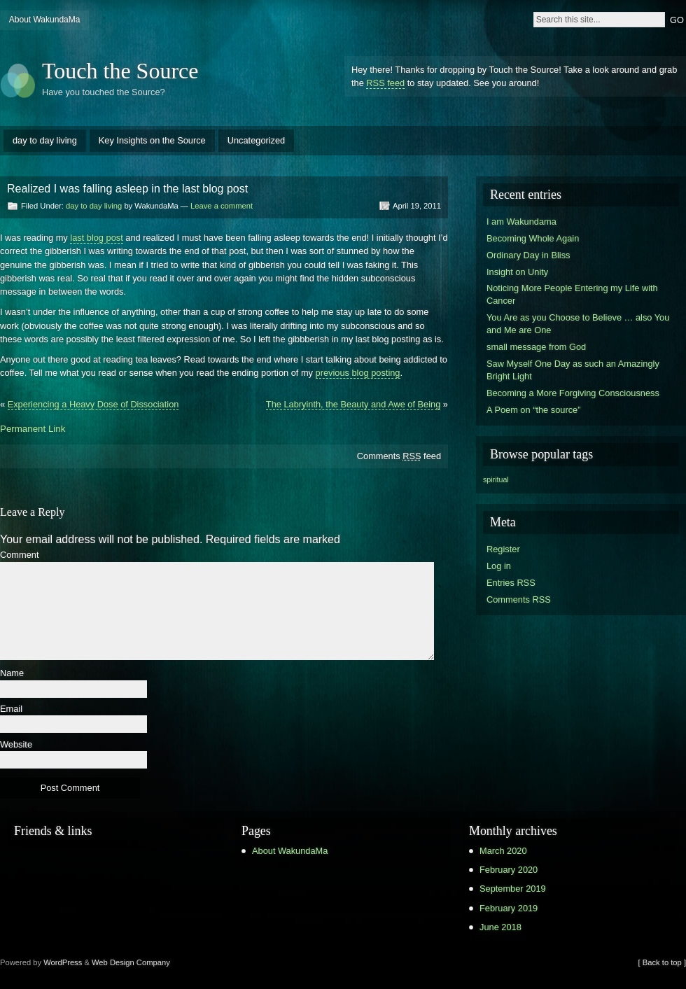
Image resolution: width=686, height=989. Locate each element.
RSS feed (385, 83)
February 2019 (508, 908)
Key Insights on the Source (152, 140)
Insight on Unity (517, 272)
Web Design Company (131, 962)
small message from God (536, 347)
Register (503, 549)
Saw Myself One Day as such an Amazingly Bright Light (572, 369)
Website (16, 745)
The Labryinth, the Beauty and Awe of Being (353, 404)
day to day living (45, 140)
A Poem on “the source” (533, 410)
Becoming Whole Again (532, 238)
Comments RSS (518, 599)
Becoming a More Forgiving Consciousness (572, 393)
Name (12, 673)
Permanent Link (32, 428)
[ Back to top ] (662, 962)
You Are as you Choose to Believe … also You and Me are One (577, 323)
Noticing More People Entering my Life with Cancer (572, 294)
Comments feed (399, 456)
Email (11, 709)
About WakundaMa (44, 19)
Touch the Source (120, 70)
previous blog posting (358, 372)
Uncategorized (256, 140)
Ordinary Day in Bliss (528, 255)
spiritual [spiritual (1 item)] (496, 479)
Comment (19, 555)
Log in (498, 566)
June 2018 (500, 927)
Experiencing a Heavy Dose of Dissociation (93, 404)
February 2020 (508, 869)
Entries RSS (511, 582)
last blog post (96, 237)
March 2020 (503, 851)
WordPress (62, 962)
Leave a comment (221, 206)
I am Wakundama (521, 221)
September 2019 (512, 888)
